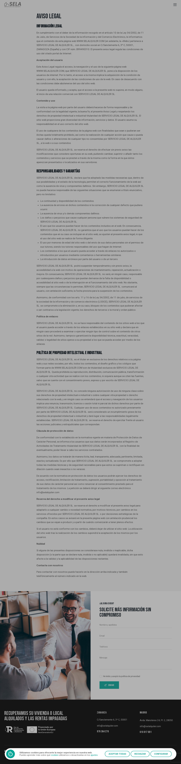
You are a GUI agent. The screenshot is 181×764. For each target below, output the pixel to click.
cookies (54, 755)
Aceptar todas (117, 754)
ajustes (94, 755)
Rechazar (140, 754)
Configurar (161, 754)
